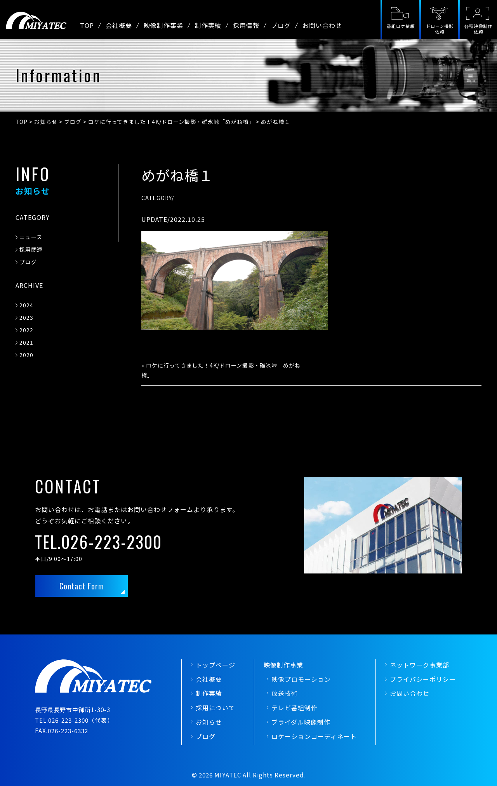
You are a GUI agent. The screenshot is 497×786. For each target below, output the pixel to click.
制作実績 (208, 25)
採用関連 (31, 249)
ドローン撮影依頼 (440, 29)
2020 (26, 355)
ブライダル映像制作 (300, 722)
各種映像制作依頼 (478, 29)
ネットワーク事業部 (419, 664)
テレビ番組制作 (294, 707)
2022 (26, 330)
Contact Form (81, 586)
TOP (87, 25)
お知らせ (209, 722)
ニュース (30, 237)
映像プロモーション (301, 679)
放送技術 (284, 693)
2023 (26, 317)
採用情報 (246, 25)
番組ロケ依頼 (401, 26)
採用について (215, 707)
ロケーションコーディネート (314, 736)
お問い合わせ (322, 25)
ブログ (281, 25)
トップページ (215, 664)
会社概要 (119, 25)
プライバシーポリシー (423, 679)
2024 (26, 305)
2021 (26, 342)
